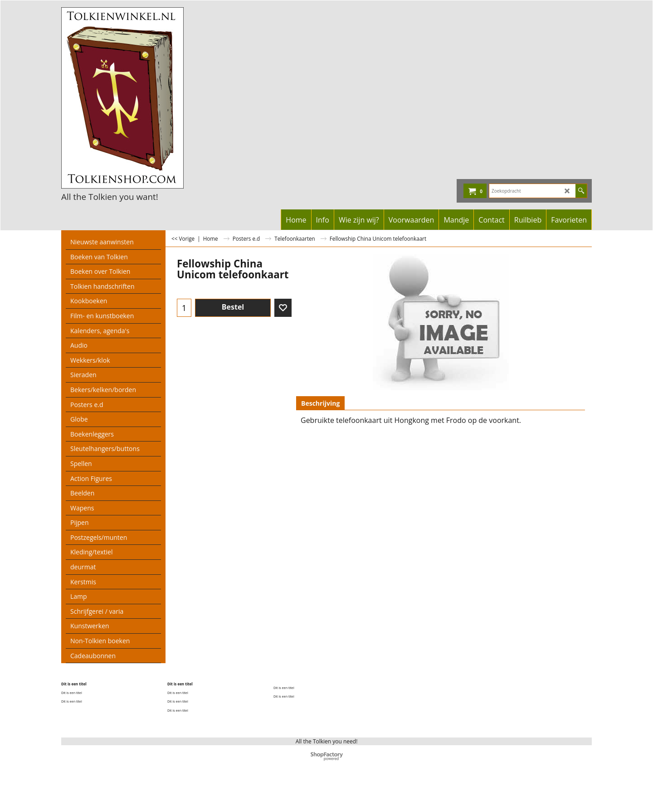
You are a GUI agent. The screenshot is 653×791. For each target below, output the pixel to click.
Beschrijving (320, 403)
